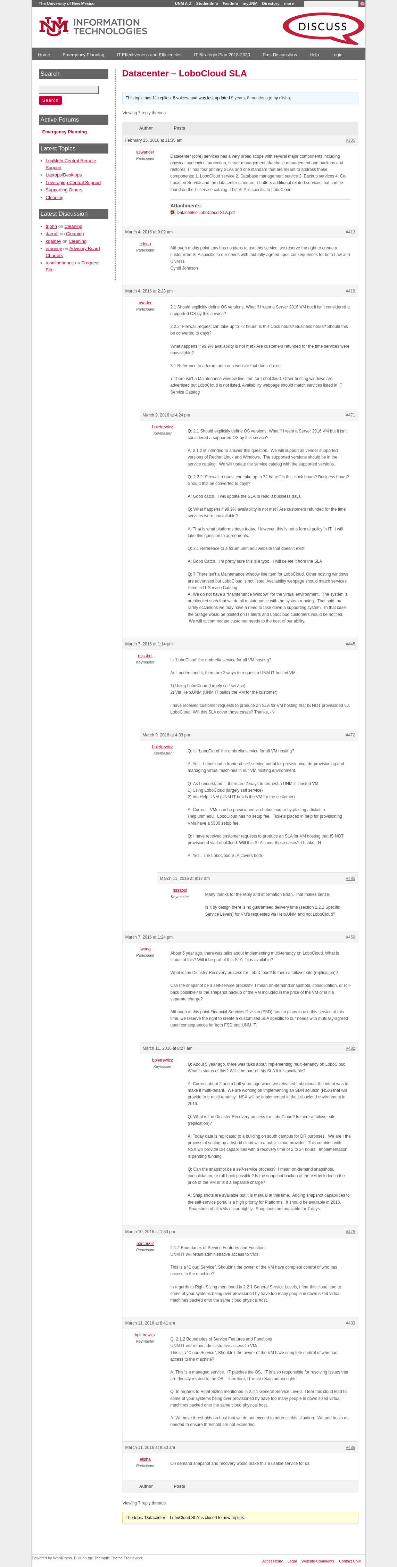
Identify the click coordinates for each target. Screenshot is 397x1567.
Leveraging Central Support (73, 182)
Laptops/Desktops (64, 175)
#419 (350, 291)
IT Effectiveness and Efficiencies (149, 54)
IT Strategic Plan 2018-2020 (222, 54)
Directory (271, 3)
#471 (350, 415)
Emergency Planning (83, 54)
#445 (350, 644)
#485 (350, 878)
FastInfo (230, 3)
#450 (350, 937)
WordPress (62, 1558)
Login (336, 54)
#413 (350, 232)
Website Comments (317, 1561)
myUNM (250, 3)
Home (44, 54)
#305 (350, 140)
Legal (292, 1561)
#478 (350, 1231)
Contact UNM (350, 1561)
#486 (350, 1447)
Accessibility (272, 1561)
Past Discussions (280, 54)
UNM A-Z (183, 3)
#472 (350, 735)
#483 (350, 1323)
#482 (350, 1048)
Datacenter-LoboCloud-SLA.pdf (206, 212)
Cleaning (55, 197)
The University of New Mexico (67, 3)
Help (314, 54)
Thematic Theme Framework (118, 1558)
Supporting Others (64, 189)
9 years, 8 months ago (251, 98)
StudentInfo (207, 3)
